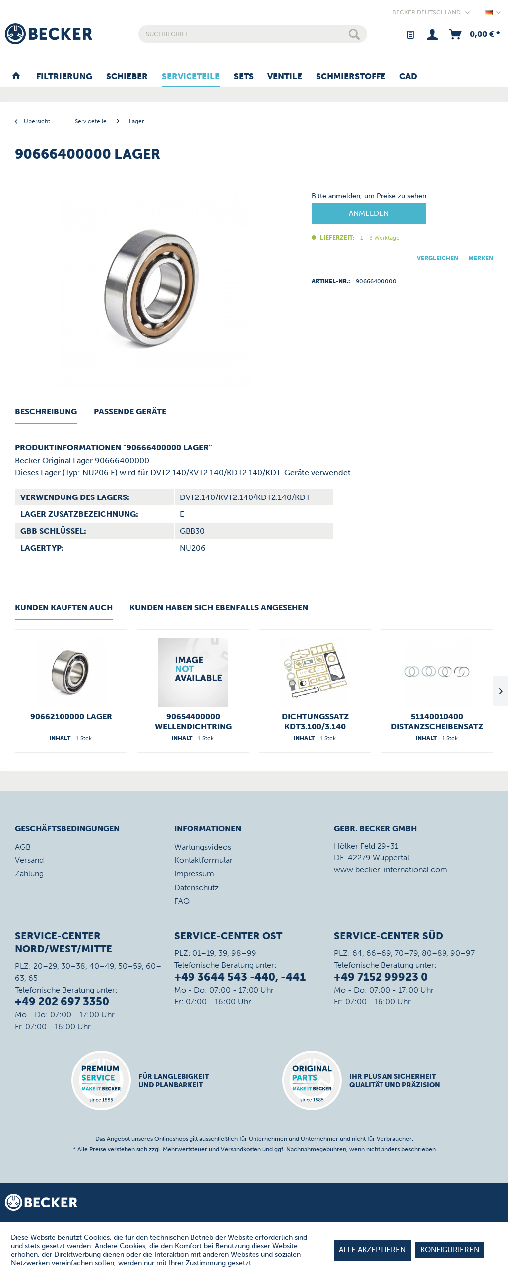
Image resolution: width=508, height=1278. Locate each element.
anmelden (344, 196)
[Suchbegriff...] (252, 34)
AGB (23, 847)
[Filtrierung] (64, 77)
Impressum (194, 873)
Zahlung (29, 873)
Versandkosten (241, 1149)
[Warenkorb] (473, 34)
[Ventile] (284, 77)
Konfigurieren (449, 1249)
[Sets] (244, 77)
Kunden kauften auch (64, 607)
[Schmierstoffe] (350, 77)
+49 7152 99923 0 (381, 977)
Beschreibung (46, 411)
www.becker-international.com (390, 869)
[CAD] (408, 77)
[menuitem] (252, 34)
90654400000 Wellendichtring (193, 721)
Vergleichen (437, 258)
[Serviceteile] (191, 77)
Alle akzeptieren (372, 1249)
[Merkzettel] (410, 34)
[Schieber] (127, 77)
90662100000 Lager (71, 716)
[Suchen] (354, 34)
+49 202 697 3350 (62, 1001)
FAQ (182, 901)
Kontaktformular (203, 860)
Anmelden (369, 213)
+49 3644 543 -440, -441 (240, 977)
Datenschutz (196, 887)
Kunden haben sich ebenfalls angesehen (218, 607)
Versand (29, 860)
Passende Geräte (130, 411)
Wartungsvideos (202, 847)
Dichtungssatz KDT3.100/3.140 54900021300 (315, 722)
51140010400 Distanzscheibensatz (437, 721)
